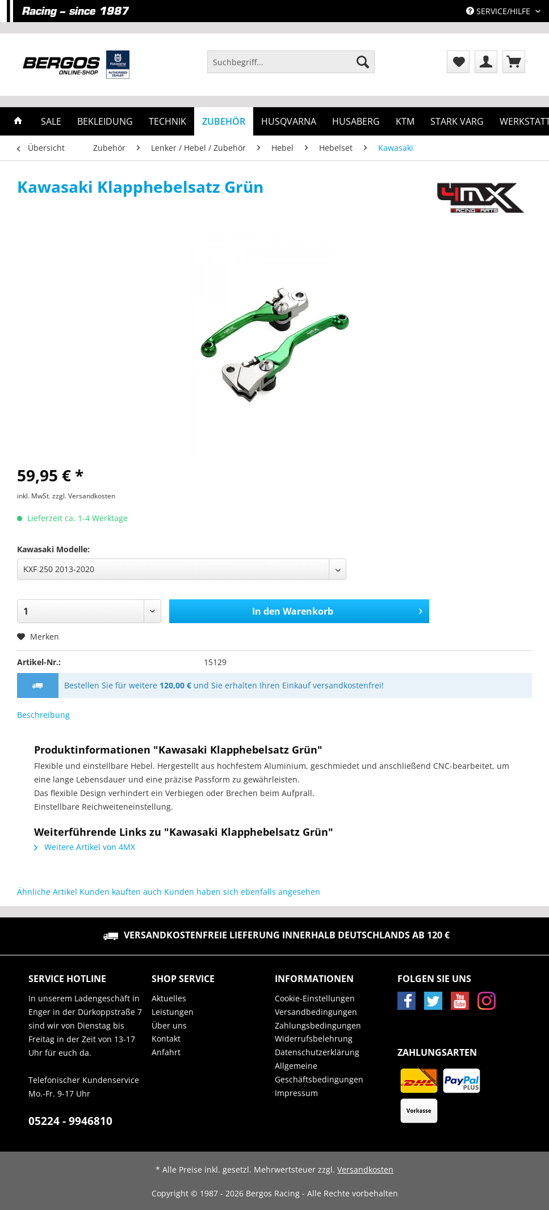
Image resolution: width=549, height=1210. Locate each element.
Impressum (296, 1093)
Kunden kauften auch (120, 891)
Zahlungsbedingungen (318, 1025)
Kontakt (166, 1038)
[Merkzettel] (458, 61)
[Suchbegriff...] (291, 61)
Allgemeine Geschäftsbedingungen (319, 1072)
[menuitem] (291, 67)
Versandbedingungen (316, 1011)
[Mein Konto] (486, 61)
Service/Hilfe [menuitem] (499, 11)
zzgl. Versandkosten (83, 496)
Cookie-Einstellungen (315, 998)
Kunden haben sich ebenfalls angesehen (242, 891)
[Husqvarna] (288, 121)
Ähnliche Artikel (47, 891)
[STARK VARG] (457, 121)
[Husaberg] (356, 121)
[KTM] (405, 121)
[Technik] (167, 121)
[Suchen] (363, 61)
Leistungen (173, 1011)
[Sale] (51, 121)
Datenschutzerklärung (317, 1052)
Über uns (169, 1025)
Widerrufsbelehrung (314, 1038)
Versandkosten (365, 1169)
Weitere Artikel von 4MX (84, 846)
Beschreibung (43, 714)
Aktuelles (169, 998)
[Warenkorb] (513, 61)
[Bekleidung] (105, 121)
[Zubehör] (223, 121)
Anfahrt (166, 1052)
